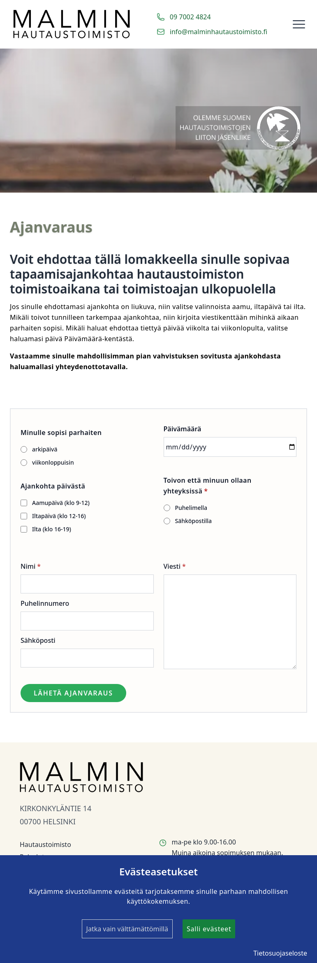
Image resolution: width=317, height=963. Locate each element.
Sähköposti (38, 640)
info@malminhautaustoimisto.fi (218, 31)
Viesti (172, 566)
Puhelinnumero (45, 603)
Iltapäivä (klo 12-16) (59, 516)
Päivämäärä (182, 428)
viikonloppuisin (53, 462)
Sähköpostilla (193, 521)
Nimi (28, 566)
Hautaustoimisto (45, 844)
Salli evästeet (209, 928)
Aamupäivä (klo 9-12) (61, 503)
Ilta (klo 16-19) (51, 529)
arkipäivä (44, 449)
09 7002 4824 (190, 16)
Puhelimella (191, 508)
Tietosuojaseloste (280, 953)
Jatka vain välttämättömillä (127, 928)
